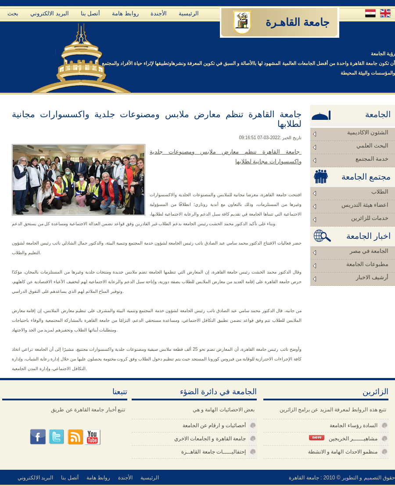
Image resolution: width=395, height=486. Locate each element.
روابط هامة (125, 13)
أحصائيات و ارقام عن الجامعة (214, 425)
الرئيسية (189, 13)
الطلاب (379, 191)
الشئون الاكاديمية (367, 132)
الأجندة (159, 13)
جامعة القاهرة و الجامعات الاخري (210, 439)
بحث (12, 13)
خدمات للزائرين (369, 218)
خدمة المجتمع (372, 158)
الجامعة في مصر (369, 251)
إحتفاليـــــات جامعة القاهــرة (213, 452)
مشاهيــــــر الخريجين (343, 438)
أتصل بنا (91, 13)
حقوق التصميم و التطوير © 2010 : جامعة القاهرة (342, 478)
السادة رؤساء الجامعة (353, 425)
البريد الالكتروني (49, 13)
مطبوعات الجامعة (367, 264)
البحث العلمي (372, 145)
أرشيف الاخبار (372, 277)
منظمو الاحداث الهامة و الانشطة (342, 452)
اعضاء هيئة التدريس (365, 205)
